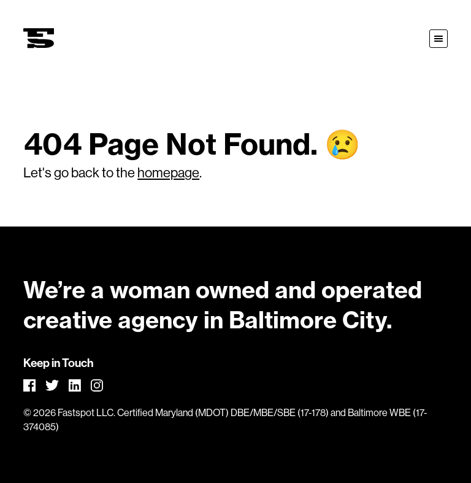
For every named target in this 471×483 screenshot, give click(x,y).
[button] (438, 38)
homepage (168, 172)
